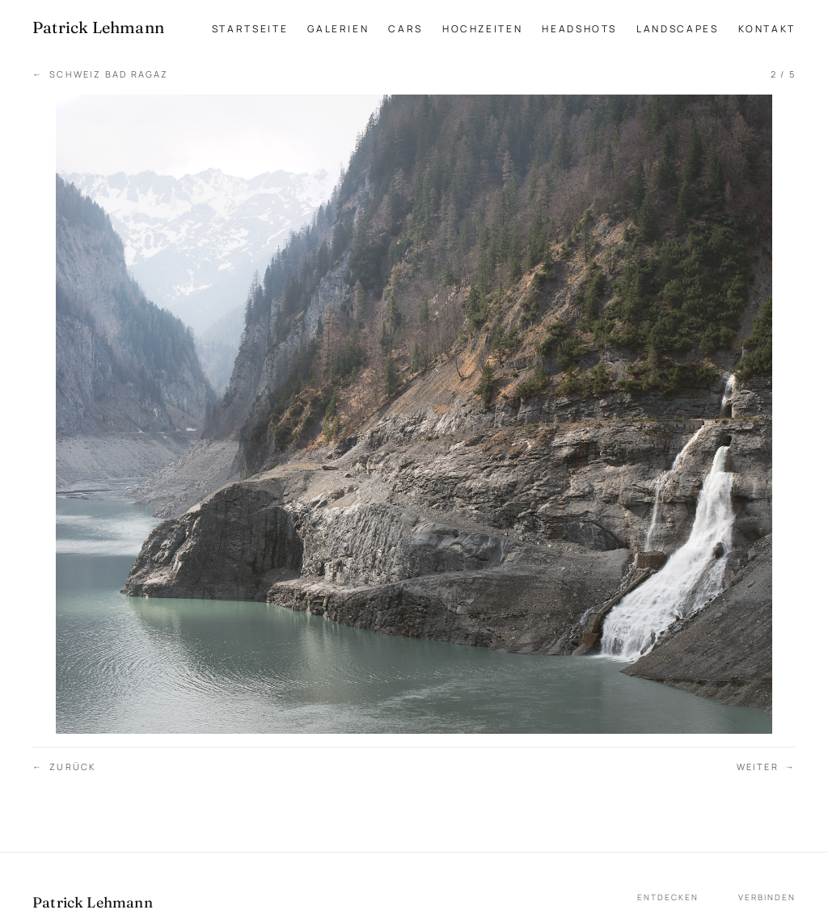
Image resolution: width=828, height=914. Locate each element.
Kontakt (767, 29)
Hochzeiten (482, 29)
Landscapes (677, 29)
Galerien (338, 29)
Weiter (766, 767)
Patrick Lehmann (92, 902)
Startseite (250, 29)
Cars (405, 29)
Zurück (64, 767)
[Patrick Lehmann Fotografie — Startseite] (98, 27)
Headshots (579, 29)
